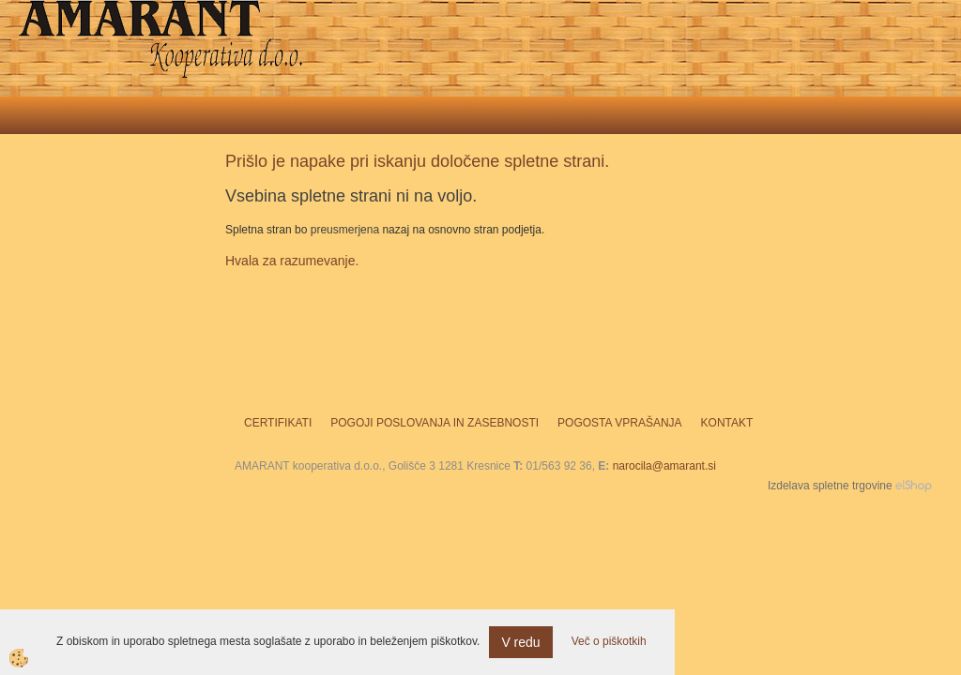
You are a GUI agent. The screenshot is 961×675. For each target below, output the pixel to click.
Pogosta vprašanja (619, 422)
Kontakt (727, 422)
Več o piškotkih (609, 641)
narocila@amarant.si (664, 465)
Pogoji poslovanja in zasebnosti (434, 422)
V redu (520, 642)
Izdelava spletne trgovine (830, 485)
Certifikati (278, 422)
